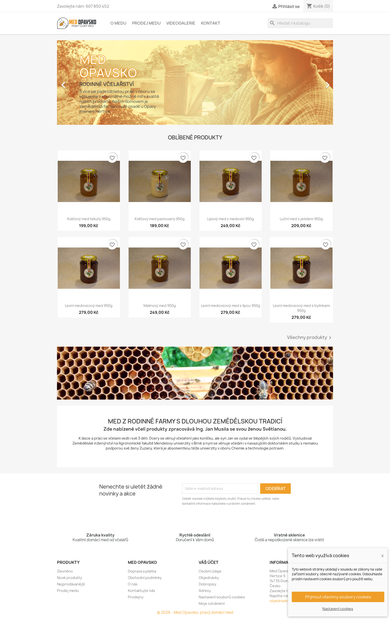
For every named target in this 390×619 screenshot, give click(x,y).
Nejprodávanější (71, 584)
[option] (195, 82)
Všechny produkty (310, 338)
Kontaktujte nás (141, 590)
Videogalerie (180, 23)
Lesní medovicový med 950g (88, 305)
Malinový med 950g (160, 305)
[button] (77, 82)
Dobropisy (207, 584)
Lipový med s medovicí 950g (230, 218)
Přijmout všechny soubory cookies (338, 597)
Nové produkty (69, 577)
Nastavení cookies (337, 608)
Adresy (205, 590)
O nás (133, 584)
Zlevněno (65, 571)
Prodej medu (146, 23)
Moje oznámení (212, 603)
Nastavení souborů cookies (222, 597)
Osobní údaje (210, 571)
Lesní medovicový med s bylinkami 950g (301, 308)
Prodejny (136, 597)
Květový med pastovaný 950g (160, 218)
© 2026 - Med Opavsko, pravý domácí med (195, 612)
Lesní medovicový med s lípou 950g (230, 305)
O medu (118, 23)
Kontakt (210, 23)
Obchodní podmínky (145, 577)
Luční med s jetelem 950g (301, 218)
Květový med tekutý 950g (88, 218)
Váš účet (208, 562)
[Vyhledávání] (300, 23)
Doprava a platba (142, 571)
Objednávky (209, 577)
